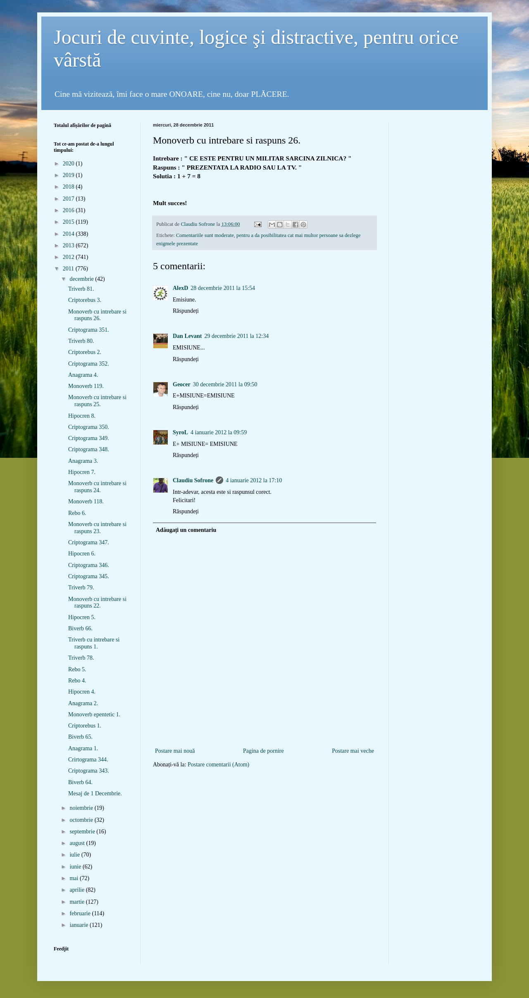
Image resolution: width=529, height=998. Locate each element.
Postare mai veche (353, 751)
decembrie (82, 279)
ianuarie (79, 925)
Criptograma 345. (88, 576)
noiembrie (81, 808)
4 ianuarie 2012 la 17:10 (254, 480)
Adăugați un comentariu (186, 530)
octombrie (81, 820)
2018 (69, 187)
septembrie (82, 831)
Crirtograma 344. (88, 759)
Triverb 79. (81, 587)
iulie (75, 855)
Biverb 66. (80, 628)
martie (77, 902)
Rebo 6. (77, 513)
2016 (69, 210)
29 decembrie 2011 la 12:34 (236, 336)
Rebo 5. (77, 669)
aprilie (77, 890)
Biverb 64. (80, 782)
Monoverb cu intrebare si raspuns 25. (97, 400)
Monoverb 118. (86, 501)
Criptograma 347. (88, 542)
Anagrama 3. (83, 461)
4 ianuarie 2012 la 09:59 (219, 432)
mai (74, 878)
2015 (69, 222)
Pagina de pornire (263, 751)
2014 (69, 234)
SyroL (180, 432)
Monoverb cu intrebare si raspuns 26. (97, 315)
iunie (76, 867)
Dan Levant (187, 336)
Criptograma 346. (88, 565)
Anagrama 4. (83, 375)
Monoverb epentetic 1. (94, 714)
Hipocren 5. (81, 617)
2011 (69, 269)
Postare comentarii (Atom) (218, 764)
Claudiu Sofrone (193, 480)
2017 (69, 199)
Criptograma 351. (88, 330)
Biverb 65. (80, 737)
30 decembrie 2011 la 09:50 (225, 384)
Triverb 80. (81, 341)
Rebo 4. (77, 680)
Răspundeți (186, 311)
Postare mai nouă (175, 751)
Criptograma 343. (88, 771)
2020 (69, 163)
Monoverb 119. (86, 386)
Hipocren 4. (81, 692)
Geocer (182, 384)
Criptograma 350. (88, 427)
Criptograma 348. (88, 449)
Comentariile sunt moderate (205, 235)
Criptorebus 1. (84, 726)
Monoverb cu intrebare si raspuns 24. (97, 486)
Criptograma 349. (88, 438)
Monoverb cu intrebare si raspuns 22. (97, 602)
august (77, 843)
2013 (69, 245)
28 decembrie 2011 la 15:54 (223, 288)
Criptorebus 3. (84, 300)
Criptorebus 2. (84, 352)
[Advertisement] (264, 732)
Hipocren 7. (81, 472)
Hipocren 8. (81, 416)
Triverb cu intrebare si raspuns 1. (93, 643)
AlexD (180, 288)
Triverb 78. (81, 658)
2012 (69, 257)
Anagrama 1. (83, 748)
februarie (80, 913)
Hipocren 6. (81, 553)
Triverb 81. (81, 289)
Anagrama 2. (83, 703)
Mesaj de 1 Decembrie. (95, 793)
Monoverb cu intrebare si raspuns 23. (97, 527)
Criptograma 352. (88, 364)
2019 (69, 175)
